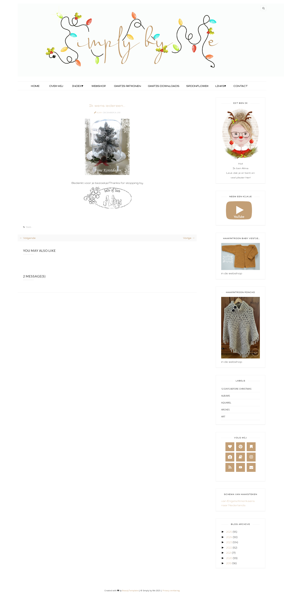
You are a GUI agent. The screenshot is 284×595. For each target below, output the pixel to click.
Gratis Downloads (163, 86)
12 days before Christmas (236, 388)
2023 (229, 542)
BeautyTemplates (130, 590)
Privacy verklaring (171, 590)
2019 (228, 563)
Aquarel (226, 402)
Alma (99, 113)
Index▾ (77, 86)
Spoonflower (196, 86)
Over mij (56, 86)
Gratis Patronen (127, 86)
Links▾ (220, 86)
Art (223, 416)
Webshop (98, 86)
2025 (229, 531)
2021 (228, 552)
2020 (229, 558)
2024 (229, 537)
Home (35, 86)
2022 (229, 547)
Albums (225, 395)
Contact (240, 86)
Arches (225, 409)
